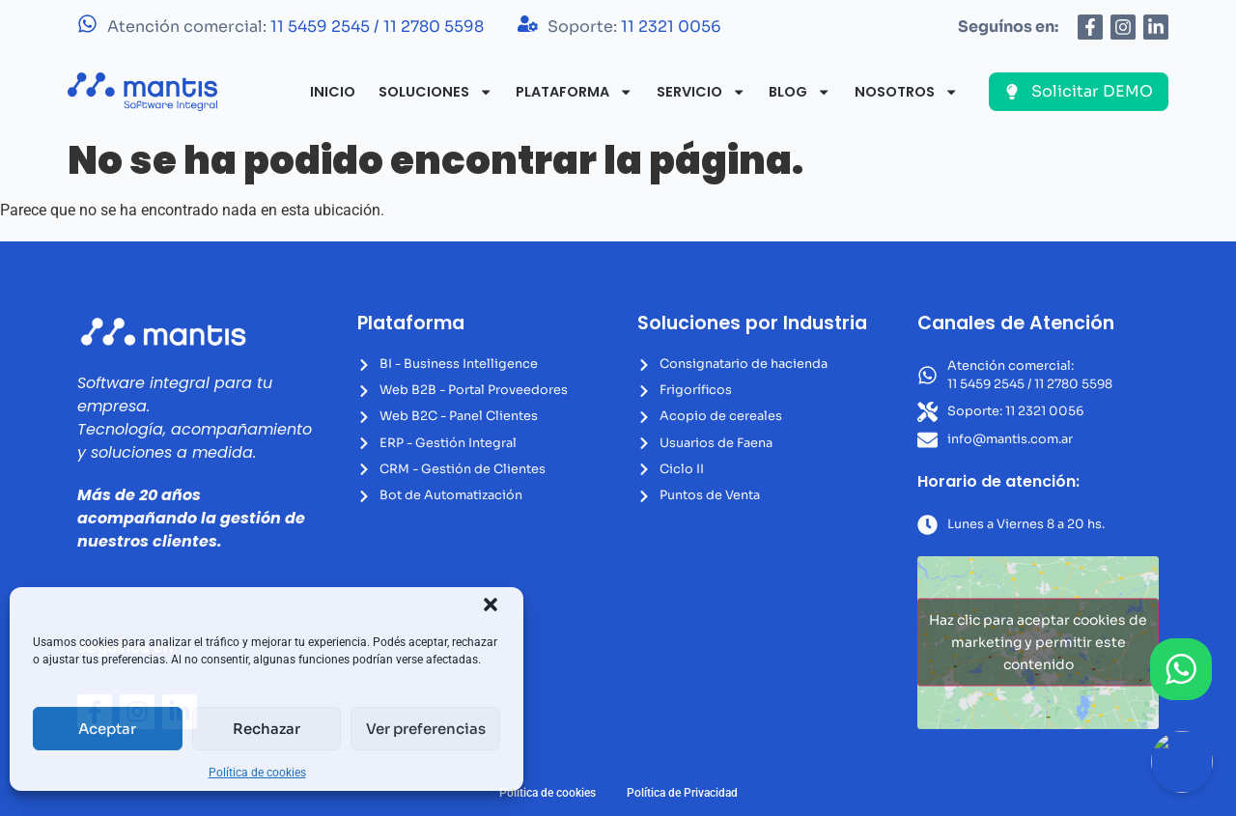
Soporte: (634, 26)
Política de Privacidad (682, 793)
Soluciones (435, 91)
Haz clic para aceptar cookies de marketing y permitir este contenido (1038, 642)
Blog (799, 91)
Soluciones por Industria (752, 323)
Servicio (701, 91)
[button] (490, 604)
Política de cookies (257, 772)
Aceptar (107, 728)
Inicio (332, 91)
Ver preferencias (426, 728)
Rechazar (266, 728)
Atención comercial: (295, 26)
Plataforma (574, 91)
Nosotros (906, 91)
